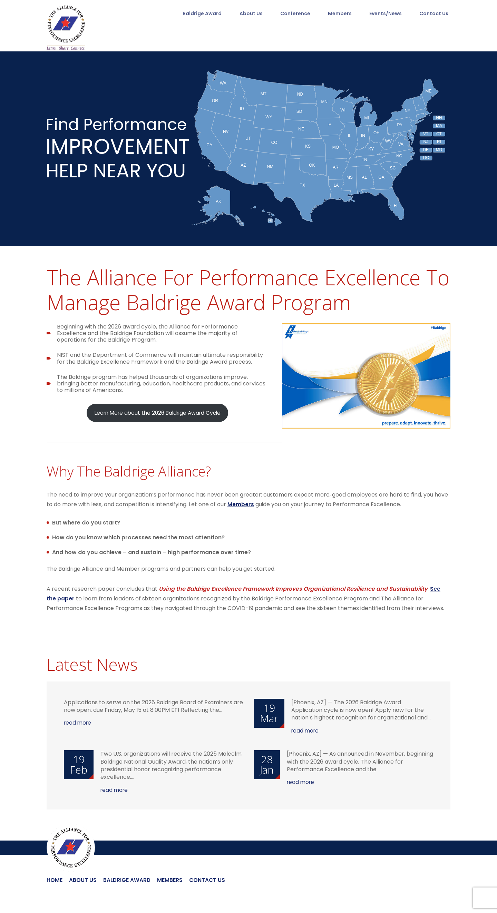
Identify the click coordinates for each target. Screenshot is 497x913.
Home (54, 880)
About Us (249, 14)
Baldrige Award (199, 14)
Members (340, 14)
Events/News (386, 14)
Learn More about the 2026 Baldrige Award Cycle (157, 413)
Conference (294, 14)
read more (78, 723)
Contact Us (435, 14)
